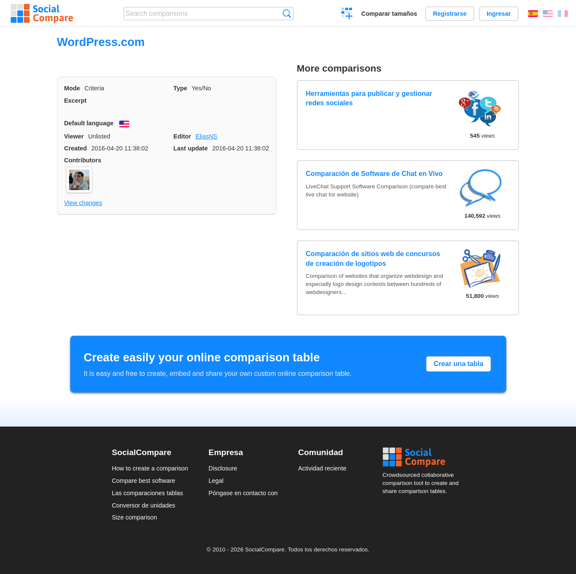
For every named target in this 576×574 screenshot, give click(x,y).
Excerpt (75, 100)
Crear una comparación (347, 14)
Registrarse (450, 13)
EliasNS (206, 136)
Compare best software (143, 480)
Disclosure (223, 468)
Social (423, 457)
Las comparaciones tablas (147, 493)
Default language (89, 123)
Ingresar (499, 13)
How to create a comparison (150, 468)
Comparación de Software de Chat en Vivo (374, 173)
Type (180, 88)
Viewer (74, 136)
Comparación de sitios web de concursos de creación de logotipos (373, 258)
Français (563, 13)
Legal (216, 480)
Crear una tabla (458, 363)
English (548, 13)
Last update (190, 148)
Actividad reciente (322, 468)
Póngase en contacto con (243, 493)
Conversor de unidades (143, 505)
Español (533, 13)
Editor (182, 136)
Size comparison (134, 517)
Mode (72, 88)
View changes (83, 202)
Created (75, 148)
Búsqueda (287, 13)
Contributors (82, 160)
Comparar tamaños (389, 13)
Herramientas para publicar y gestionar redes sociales (369, 98)
